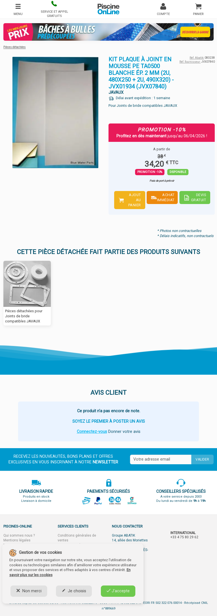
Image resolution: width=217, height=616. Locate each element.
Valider (202, 459)
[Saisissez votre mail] (160, 459)
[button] (54, 9)
